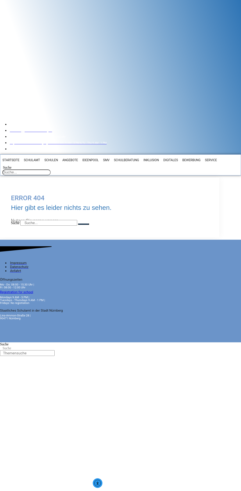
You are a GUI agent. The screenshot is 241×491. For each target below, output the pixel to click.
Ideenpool (90, 160)
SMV (106, 160)
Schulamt (32, 160)
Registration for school (16, 292)
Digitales (170, 160)
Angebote (70, 160)
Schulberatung (126, 160)
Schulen (51, 160)
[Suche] (83, 223)
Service (211, 160)
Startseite (10, 160)
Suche (7, 167)
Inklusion (151, 160)
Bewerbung (191, 160)
